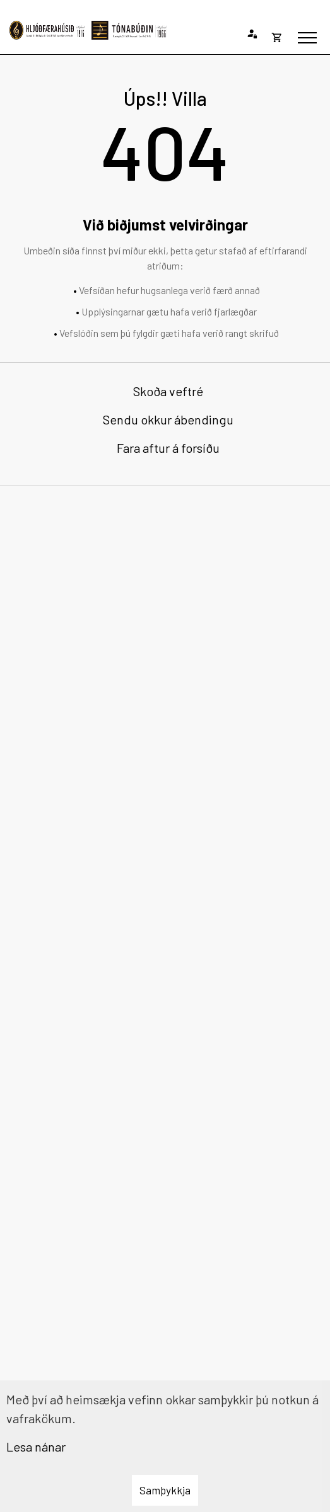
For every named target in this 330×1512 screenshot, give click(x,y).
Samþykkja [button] (165, 1490)
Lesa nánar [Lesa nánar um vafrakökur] (36, 1446)
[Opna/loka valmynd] (307, 37)
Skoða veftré (168, 391)
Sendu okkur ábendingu (168, 419)
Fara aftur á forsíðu (168, 447)
